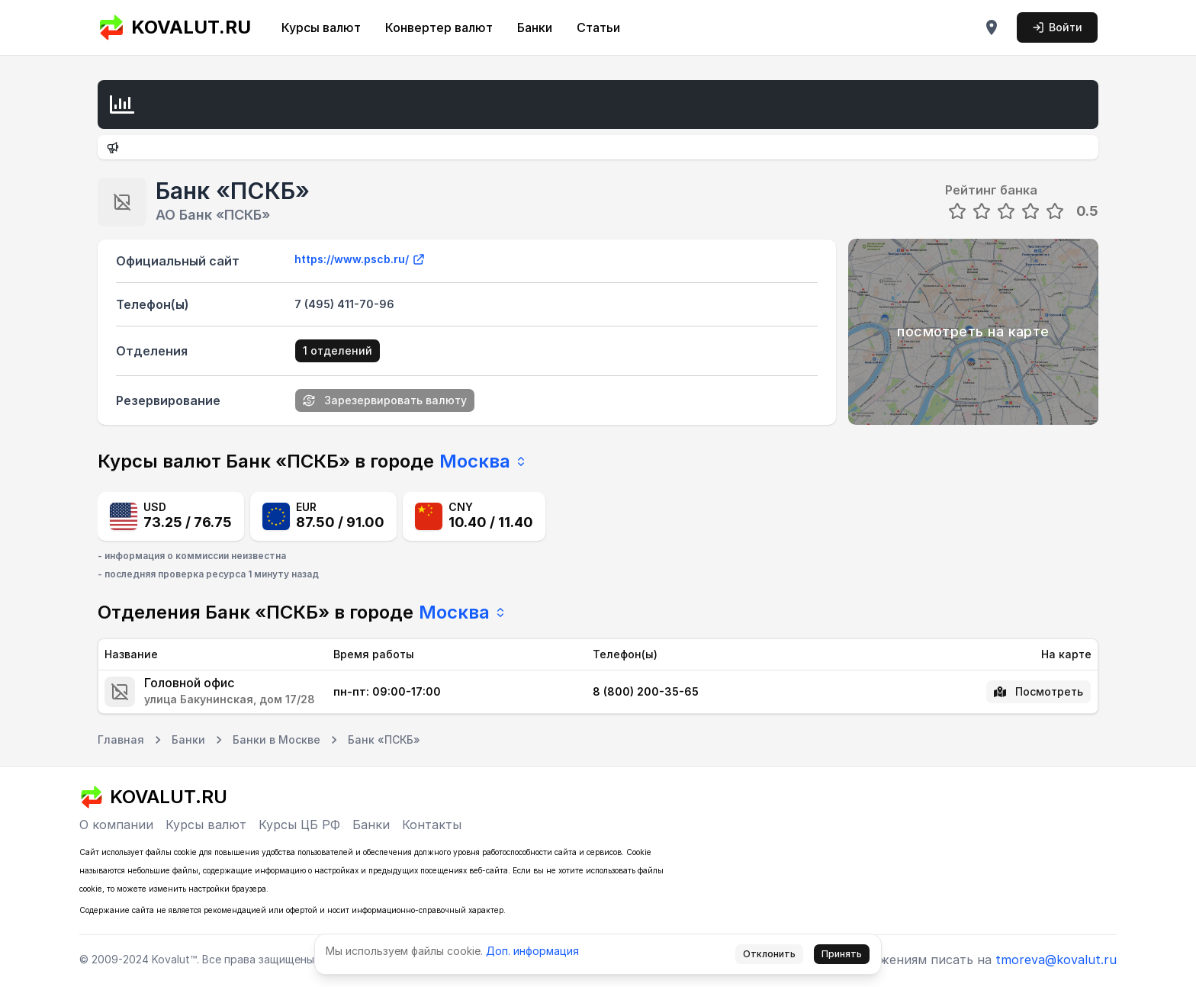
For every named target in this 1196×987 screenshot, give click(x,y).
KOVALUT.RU (174, 27)
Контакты (431, 824)
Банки (534, 27)
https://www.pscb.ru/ (360, 259)
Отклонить (769, 954)
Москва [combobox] (483, 461)
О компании (116, 824)
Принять (841, 954)
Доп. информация (532, 950)
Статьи (598, 27)
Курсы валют (321, 27)
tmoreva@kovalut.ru (1056, 959)
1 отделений (337, 350)
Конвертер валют (439, 27)
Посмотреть (1038, 691)
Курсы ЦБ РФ (299, 824)
